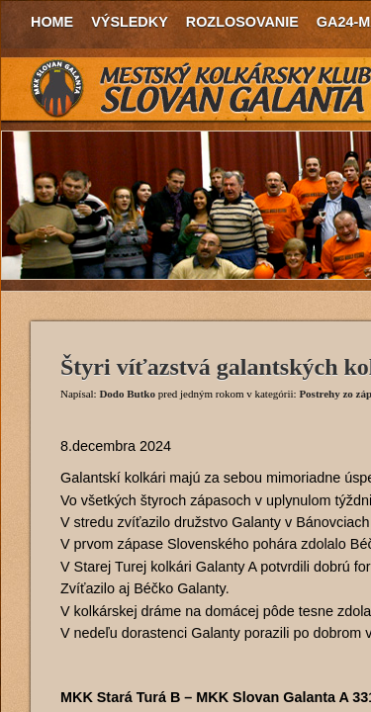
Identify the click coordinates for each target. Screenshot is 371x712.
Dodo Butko (127, 394)
